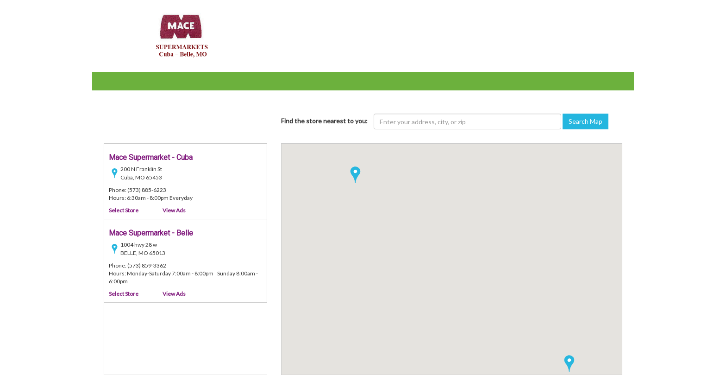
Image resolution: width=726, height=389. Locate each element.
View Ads (174, 210)
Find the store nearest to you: (324, 121)
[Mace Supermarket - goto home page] (180, 35)
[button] (569, 363)
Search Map (585, 121)
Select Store (123, 210)
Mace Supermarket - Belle (151, 233)
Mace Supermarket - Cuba (151, 157)
